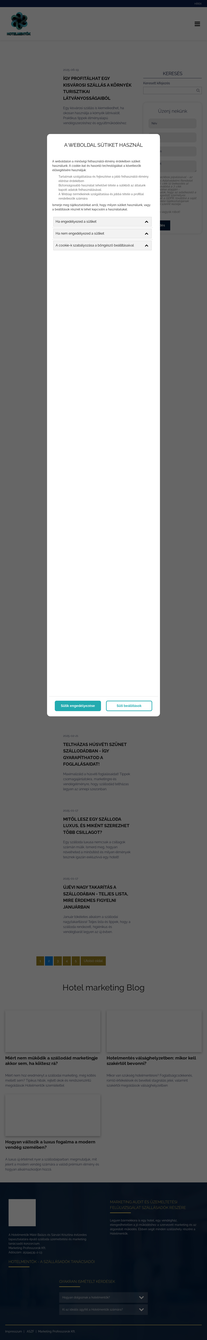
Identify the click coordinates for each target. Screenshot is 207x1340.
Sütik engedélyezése (78, 705)
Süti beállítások (129, 705)
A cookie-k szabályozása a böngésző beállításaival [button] (102, 244)
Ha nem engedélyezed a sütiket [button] (102, 232)
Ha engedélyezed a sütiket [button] (102, 220)
